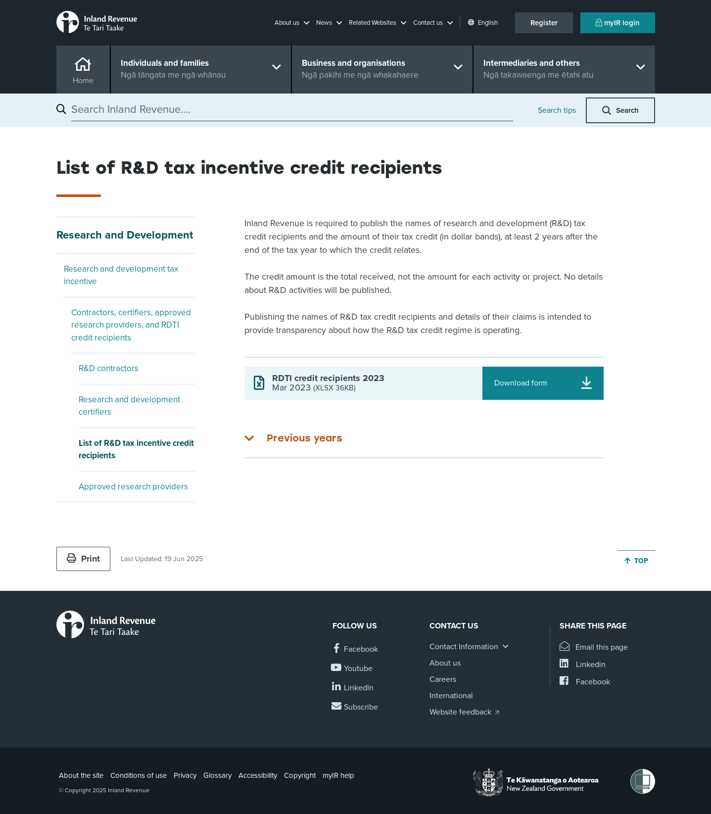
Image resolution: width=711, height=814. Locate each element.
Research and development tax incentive (121, 275)
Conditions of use (138, 775)
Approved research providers (133, 486)
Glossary (217, 775)
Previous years (304, 438)
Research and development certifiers (129, 406)
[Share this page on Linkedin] (583, 665)
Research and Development (124, 235)
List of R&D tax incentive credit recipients (136, 449)
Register (544, 22)
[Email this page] (594, 647)
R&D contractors (109, 368)
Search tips (557, 110)
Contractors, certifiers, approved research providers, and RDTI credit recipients (131, 325)
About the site (81, 775)
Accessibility (257, 775)
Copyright (300, 775)
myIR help (338, 775)
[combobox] (292, 109)
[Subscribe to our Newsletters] (355, 707)
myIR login (618, 22)
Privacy (185, 775)
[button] (292, 23)
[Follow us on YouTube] (352, 669)
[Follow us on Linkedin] (353, 688)
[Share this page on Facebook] (585, 682)
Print (83, 558)
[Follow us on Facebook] (355, 649)
